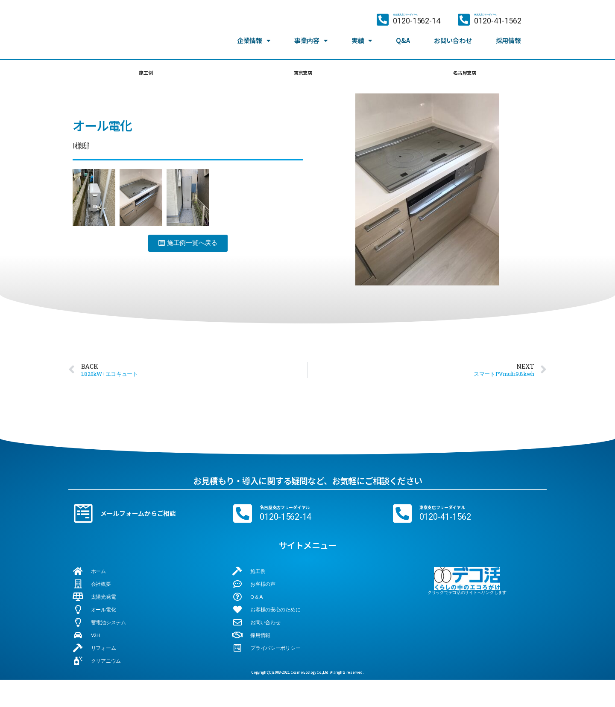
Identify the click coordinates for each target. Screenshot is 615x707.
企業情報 (253, 32)
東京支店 (301, 74)
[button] (188, 246)
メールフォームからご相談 (138, 516)
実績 (361, 32)
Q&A (403, 32)
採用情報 (508, 32)
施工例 (144, 74)
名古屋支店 (464, 74)
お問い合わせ (453, 32)
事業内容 (311, 32)
